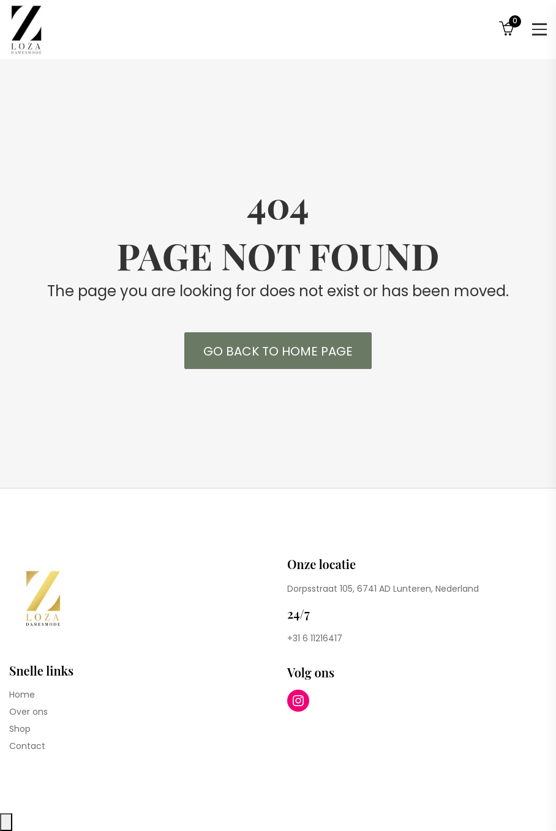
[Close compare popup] (6, 822)
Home (22, 694)
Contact (27, 746)
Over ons (28, 712)
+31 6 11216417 (314, 638)
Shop (20, 729)
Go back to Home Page (278, 351)
